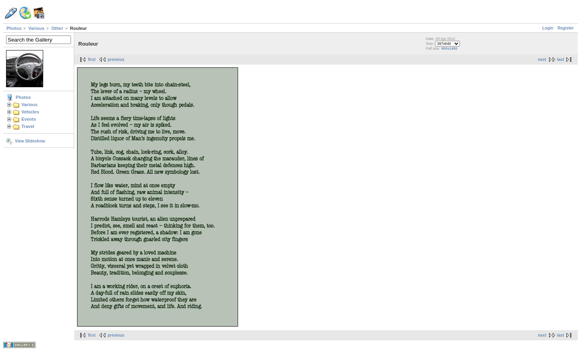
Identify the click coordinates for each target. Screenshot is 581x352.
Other (57, 28)
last (560, 59)
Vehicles (30, 111)
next (542, 59)
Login (547, 28)
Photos (13, 28)
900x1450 (449, 48)
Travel (27, 126)
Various (36, 28)
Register (566, 28)
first (92, 59)
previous (116, 59)
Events (28, 119)
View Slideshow (30, 141)
